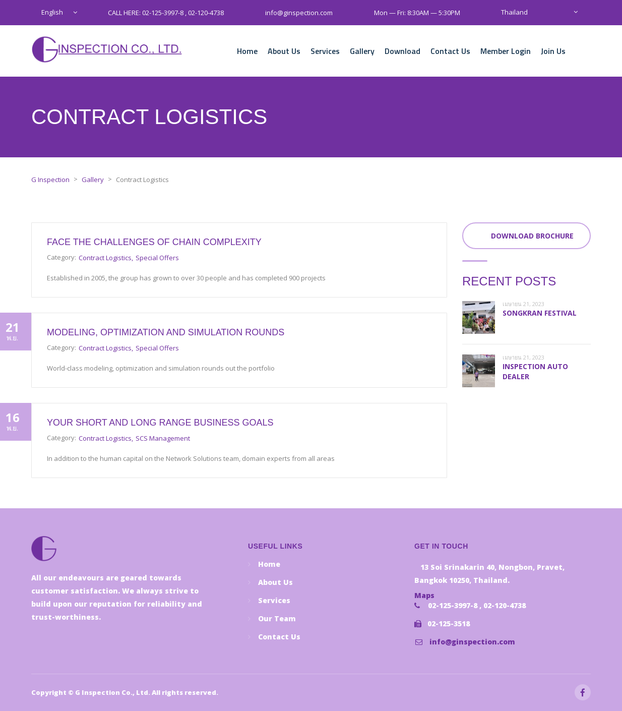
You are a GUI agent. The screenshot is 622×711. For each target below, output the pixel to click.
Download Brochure (532, 236)
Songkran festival (540, 313)
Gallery (362, 51)
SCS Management (163, 438)
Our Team (277, 618)
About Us (284, 51)
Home (247, 51)
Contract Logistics (105, 257)
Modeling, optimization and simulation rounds (165, 332)
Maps (424, 595)
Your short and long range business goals (160, 423)
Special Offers (157, 257)
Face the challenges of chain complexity (154, 242)
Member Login (505, 51)
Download (402, 51)
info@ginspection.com (472, 641)
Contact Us (450, 51)
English (52, 12)
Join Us (553, 51)
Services (325, 51)
